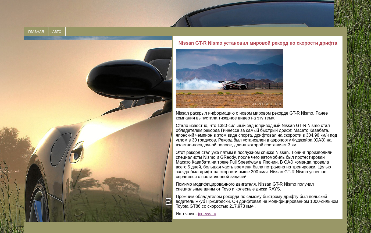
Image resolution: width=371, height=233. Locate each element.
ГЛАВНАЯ (36, 32)
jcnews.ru (207, 213)
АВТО (56, 32)
